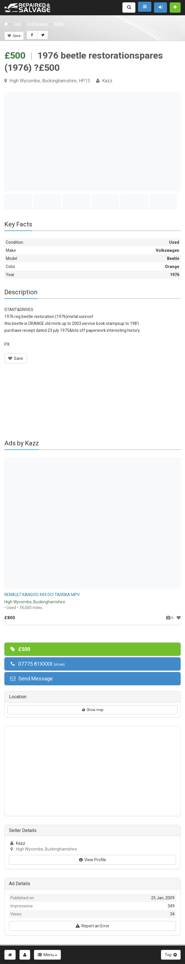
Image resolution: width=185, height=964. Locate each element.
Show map (92, 710)
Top (171, 954)
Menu (47, 954)
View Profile (92, 859)
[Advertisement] (92, 405)
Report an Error (92, 926)
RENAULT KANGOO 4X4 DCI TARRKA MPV (42, 594)
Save (14, 36)
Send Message (31, 678)
